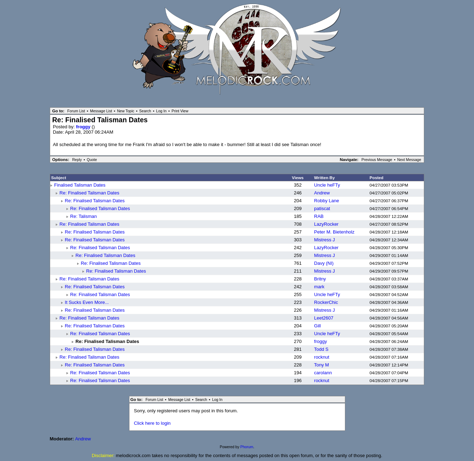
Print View (179, 111)
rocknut (321, 357)
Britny (320, 279)
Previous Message (376, 159)
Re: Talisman (83, 216)
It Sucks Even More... (87, 302)
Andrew (322, 192)
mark (319, 286)
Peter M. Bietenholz (334, 232)
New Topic (125, 111)
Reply (77, 159)
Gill (317, 325)
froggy (84, 126)
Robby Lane (326, 200)
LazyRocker (326, 224)
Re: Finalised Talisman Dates (89, 192)
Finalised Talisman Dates (79, 185)
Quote (92, 159)
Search (145, 111)
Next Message (409, 159)
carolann (323, 372)
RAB (319, 216)
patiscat (322, 208)
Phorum (246, 447)
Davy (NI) (324, 263)
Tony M (321, 365)
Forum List (76, 111)
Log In (161, 111)
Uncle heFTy (327, 185)
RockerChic (326, 302)
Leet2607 (323, 318)
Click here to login (152, 423)
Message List (101, 111)
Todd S (321, 349)
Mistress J (324, 239)
